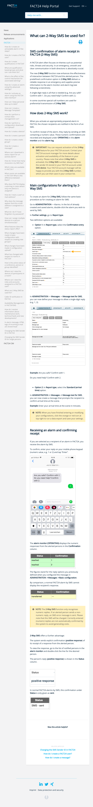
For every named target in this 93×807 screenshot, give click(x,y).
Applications (9, 39)
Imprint (32, 790)
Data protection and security (51, 790)
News (6, 30)
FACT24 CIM (9, 343)
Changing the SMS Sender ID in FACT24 (57, 749)
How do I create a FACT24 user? (57, 753)
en (83, 6)
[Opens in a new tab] (46, 797)
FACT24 (7, 43)
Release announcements (14, 34)
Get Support (74, 6)
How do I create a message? (57, 757)
